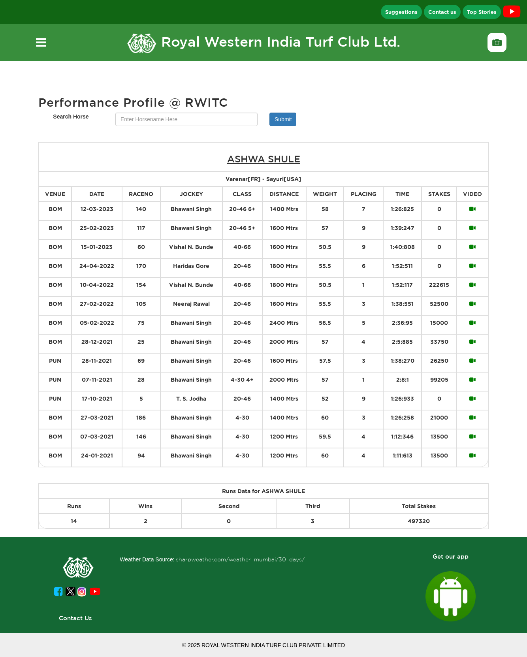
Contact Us (75, 618)
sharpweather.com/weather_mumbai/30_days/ (240, 559)
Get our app (451, 556)
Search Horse (70, 116)
